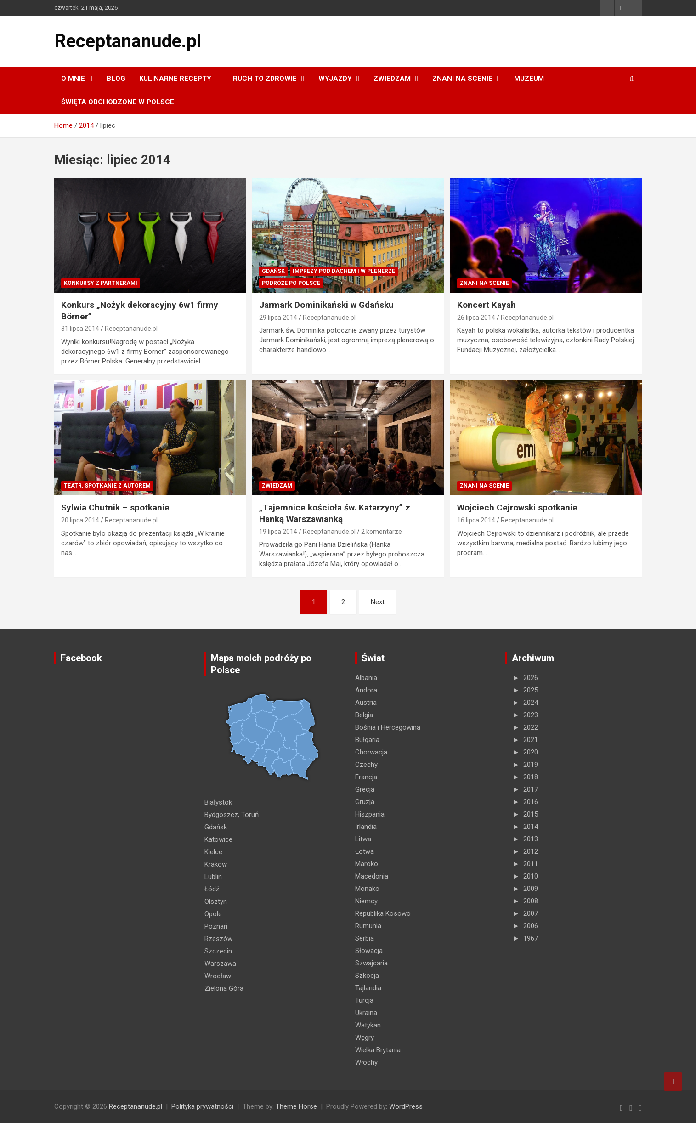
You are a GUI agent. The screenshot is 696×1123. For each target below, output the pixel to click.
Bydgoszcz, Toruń (231, 815)
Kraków (215, 864)
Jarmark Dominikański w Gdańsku (326, 305)
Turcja (364, 1000)
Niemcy (366, 901)
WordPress (406, 1106)
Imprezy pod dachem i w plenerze (344, 271)
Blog (116, 78)
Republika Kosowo (383, 913)
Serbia (364, 938)
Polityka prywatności (202, 1106)
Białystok (218, 802)
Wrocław (217, 976)
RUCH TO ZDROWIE (265, 78)
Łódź (211, 889)
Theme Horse (296, 1106)
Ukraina (366, 1013)
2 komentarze (381, 531)
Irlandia (366, 826)
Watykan (368, 1025)
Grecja (364, 789)
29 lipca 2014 (278, 317)
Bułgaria (367, 740)
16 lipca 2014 (476, 520)
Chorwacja (371, 752)
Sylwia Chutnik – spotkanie (115, 507)
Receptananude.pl (127, 41)
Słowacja (369, 951)
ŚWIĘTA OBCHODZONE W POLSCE (117, 102)
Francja (366, 777)
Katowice (218, 839)
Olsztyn (215, 901)
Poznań (215, 926)
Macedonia (371, 876)
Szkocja (367, 975)
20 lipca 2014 (80, 520)
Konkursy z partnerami (100, 283)
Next (378, 602)
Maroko (366, 864)
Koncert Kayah (486, 305)
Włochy (366, 1062)
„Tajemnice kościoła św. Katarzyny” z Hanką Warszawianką (334, 513)
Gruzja (364, 802)
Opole (213, 914)
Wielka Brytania (378, 1050)
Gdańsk (273, 271)
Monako (367, 889)
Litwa (363, 839)
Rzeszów (218, 939)
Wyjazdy (335, 78)
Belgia (364, 715)
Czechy (366, 764)
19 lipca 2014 (278, 531)
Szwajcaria (371, 963)
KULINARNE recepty (175, 78)
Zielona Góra (223, 988)
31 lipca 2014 (80, 328)
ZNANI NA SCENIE (462, 78)
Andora (366, 690)
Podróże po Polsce (291, 283)
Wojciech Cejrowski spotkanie (517, 507)
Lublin (213, 877)
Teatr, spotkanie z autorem (107, 485)
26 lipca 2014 (476, 317)
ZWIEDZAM (392, 78)
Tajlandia (368, 988)
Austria (366, 702)
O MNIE (73, 78)
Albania (366, 678)
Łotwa (364, 851)
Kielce (213, 852)
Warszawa (220, 963)
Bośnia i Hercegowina (387, 727)
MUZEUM (529, 78)
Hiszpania (370, 814)
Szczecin (218, 951)
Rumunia (368, 926)
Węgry (364, 1037)
